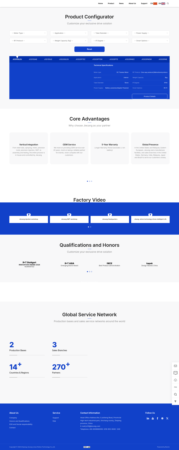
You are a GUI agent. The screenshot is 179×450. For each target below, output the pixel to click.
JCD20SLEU (64, 59)
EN (162, 3)
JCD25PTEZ (80, 59)
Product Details (150, 96)
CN (154, 3)
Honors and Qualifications (19, 421)
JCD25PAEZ (130, 59)
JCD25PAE (163, 59)
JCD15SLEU (17, 59)
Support (144, 3)
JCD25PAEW (146, 59)
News (121, 3)
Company (13, 418)
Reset (89, 49)
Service (56, 413)
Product (111, 3)
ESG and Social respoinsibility (20, 424)
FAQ (54, 421)
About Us (132, 3)
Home (100, 3)
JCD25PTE (113, 59)
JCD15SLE (48, 59)
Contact (12, 428)
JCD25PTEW (97, 59)
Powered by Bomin (163, 447)
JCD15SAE (33, 59)
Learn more (89, 300)
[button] (87, 181)
